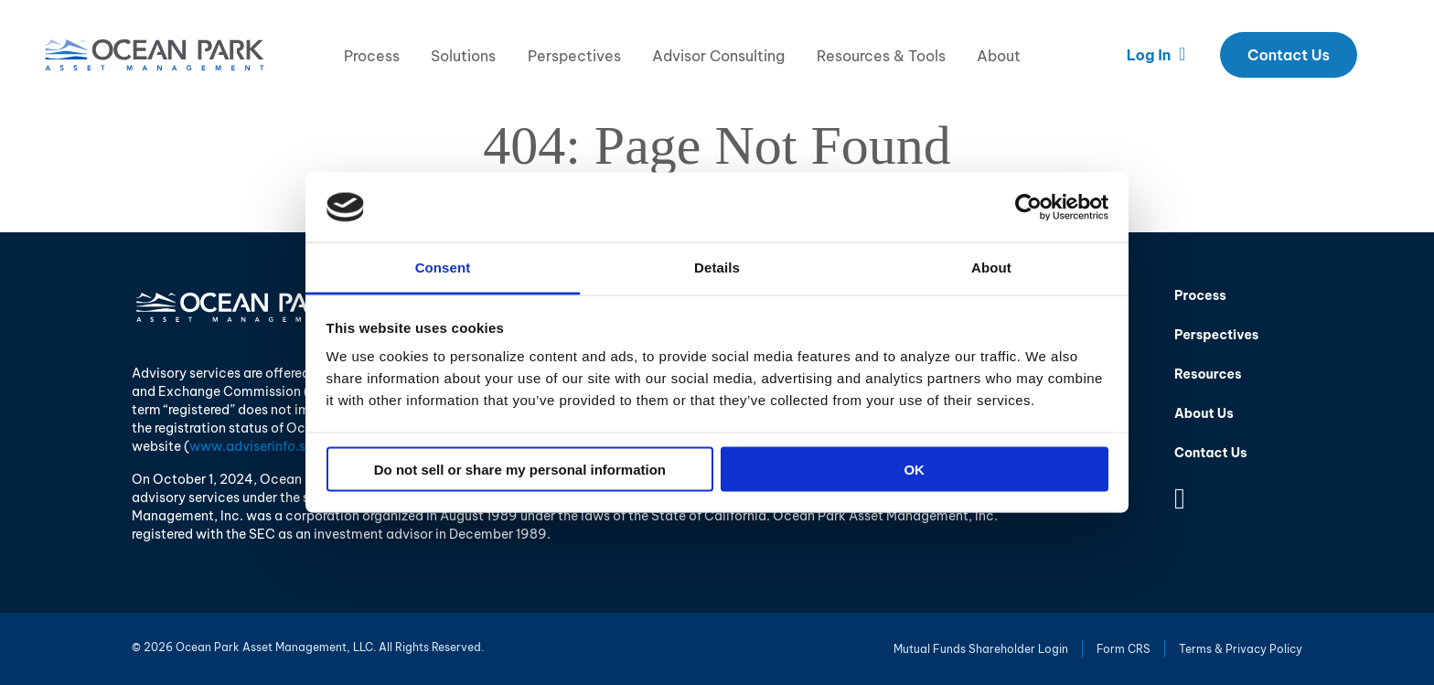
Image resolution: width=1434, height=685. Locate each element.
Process (372, 56)
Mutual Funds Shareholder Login (981, 649)
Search (1384, 55)
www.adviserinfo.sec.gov (268, 446)
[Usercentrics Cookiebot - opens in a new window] (1028, 206)
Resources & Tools (881, 56)
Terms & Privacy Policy (1240, 649)
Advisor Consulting (718, 56)
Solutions (463, 56)
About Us (1204, 413)
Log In (1156, 54)
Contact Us (1288, 55)
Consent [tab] (443, 267)
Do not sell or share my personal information (520, 468)
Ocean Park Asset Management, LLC (154, 55)
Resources (1207, 374)
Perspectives (574, 56)
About (999, 56)
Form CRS (1123, 649)
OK (914, 468)
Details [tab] (717, 267)
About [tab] (991, 267)
